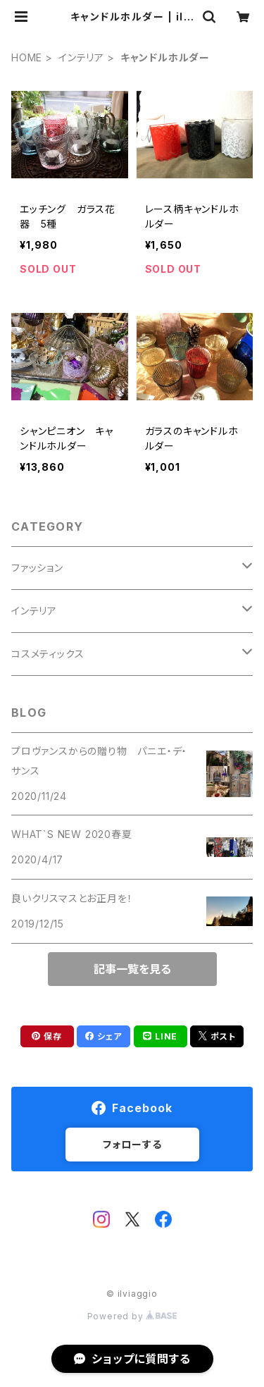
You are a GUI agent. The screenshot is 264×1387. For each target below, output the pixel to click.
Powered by (132, 1316)
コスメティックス (47, 654)
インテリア (81, 57)
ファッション (37, 568)
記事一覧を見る (132, 969)
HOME (26, 57)
